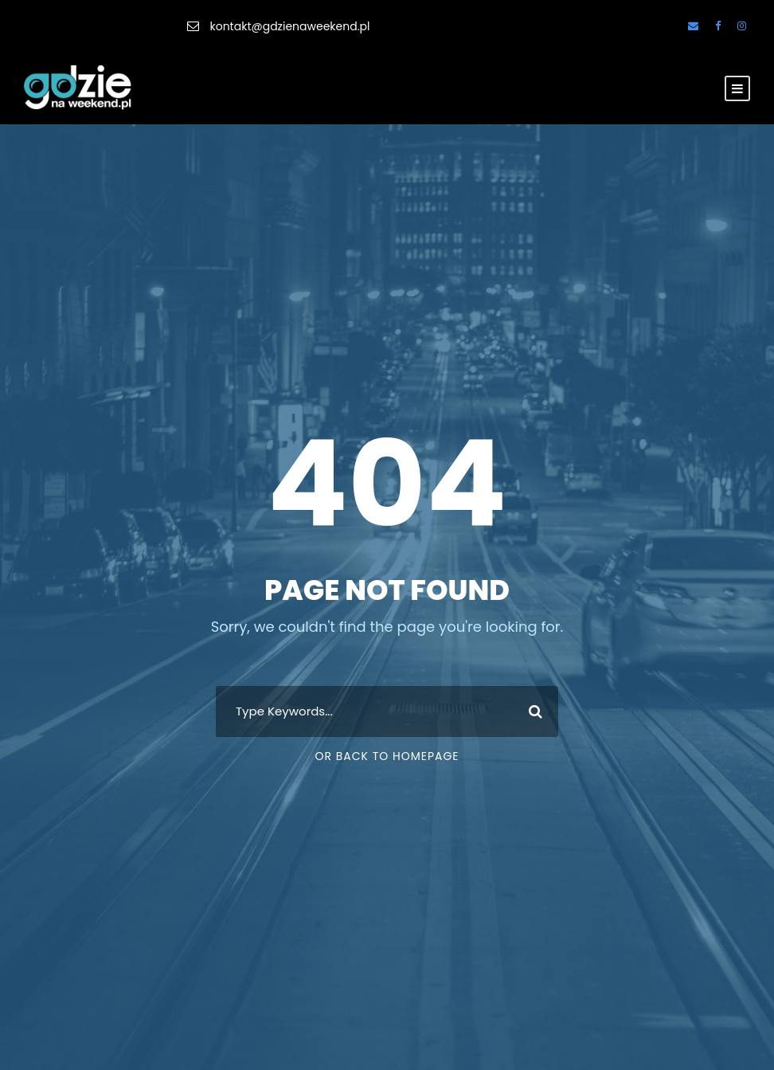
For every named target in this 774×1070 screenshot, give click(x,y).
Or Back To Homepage (387, 756)
